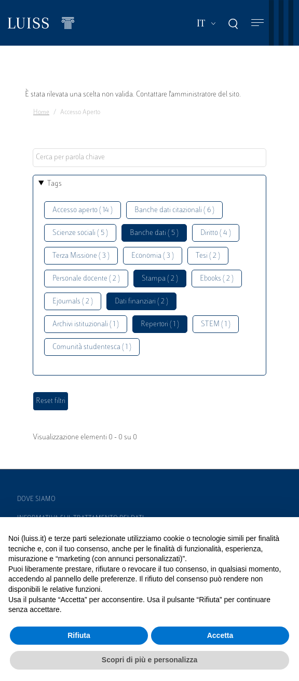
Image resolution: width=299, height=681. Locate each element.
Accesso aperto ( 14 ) (82, 210)
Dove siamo (36, 499)
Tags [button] (54, 184)
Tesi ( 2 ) (208, 256)
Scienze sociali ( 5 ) (80, 233)
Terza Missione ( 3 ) (81, 256)
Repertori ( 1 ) (160, 324)
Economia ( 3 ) (152, 256)
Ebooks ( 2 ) (217, 279)
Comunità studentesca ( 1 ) (91, 347)
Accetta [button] (220, 635)
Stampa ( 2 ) (160, 279)
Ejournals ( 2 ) (72, 301)
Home (41, 112)
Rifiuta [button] (78, 635)
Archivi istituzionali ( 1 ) (85, 324)
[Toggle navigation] (257, 23)
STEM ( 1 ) (215, 324)
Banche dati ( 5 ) (154, 233)
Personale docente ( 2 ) (86, 279)
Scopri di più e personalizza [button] (149, 660)
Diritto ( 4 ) (215, 233)
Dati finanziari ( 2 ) (141, 301)
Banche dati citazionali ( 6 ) (174, 210)
